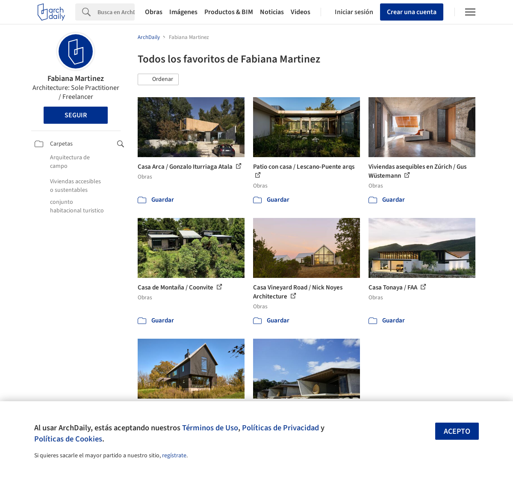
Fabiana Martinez (75, 78)
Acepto (457, 431)
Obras (153, 12)
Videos (300, 12)
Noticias (272, 12)
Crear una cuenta (411, 12)
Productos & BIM (228, 12)
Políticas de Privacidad (280, 427)
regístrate (174, 455)
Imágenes (183, 12)
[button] (158, 80)
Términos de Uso (210, 427)
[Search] (116, 12)
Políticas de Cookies (68, 438)
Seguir (76, 115)
